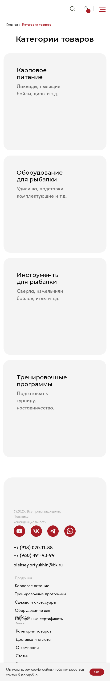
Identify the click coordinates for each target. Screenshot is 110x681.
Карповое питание (32, 585)
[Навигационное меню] (102, 10)
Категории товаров (36, 24)
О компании (27, 647)
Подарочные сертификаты (39, 618)
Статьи (22, 655)
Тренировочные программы (40, 593)
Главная (12, 24)
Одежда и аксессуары (35, 602)
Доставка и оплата (33, 639)
